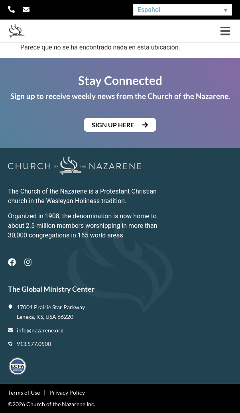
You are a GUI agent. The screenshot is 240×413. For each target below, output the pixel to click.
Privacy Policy (67, 392)
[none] (182, 10)
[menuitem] (182, 10)
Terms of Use (24, 392)
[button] (225, 31)
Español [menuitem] (149, 10)
